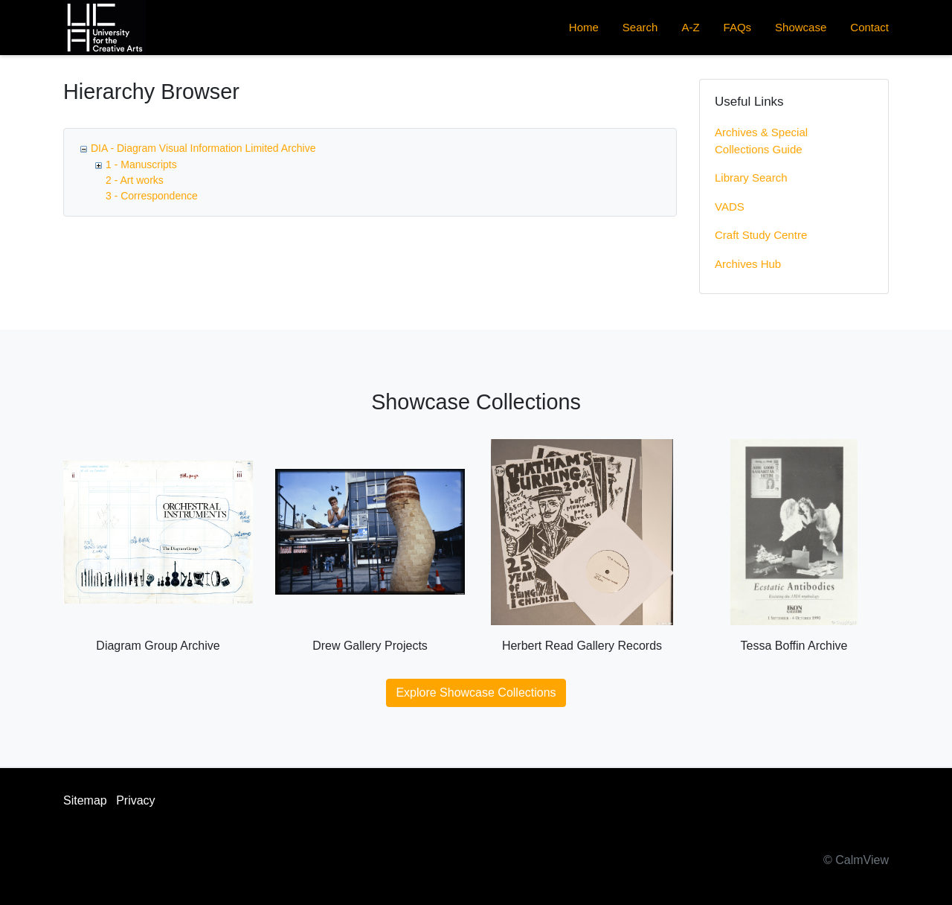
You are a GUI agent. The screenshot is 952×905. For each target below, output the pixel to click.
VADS (729, 206)
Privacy (135, 800)
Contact (869, 27)
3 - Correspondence (152, 196)
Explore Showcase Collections (476, 692)
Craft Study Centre (761, 234)
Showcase (800, 27)
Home (584, 27)
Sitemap (85, 800)
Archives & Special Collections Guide (761, 141)
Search (640, 27)
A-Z (690, 27)
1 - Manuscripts (141, 164)
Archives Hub (748, 264)
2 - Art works (135, 180)
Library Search (751, 177)
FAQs (738, 27)
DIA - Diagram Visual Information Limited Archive (203, 148)
